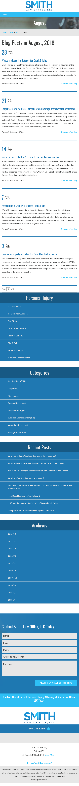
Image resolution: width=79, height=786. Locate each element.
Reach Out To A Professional (56, 686)
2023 (12, 536)
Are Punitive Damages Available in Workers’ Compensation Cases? (38, 472)
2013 (11, 602)
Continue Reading (69, 83)
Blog (11, 32)
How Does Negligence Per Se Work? (24, 497)
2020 (12, 558)
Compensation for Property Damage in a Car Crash (31, 512)
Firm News (14, 396)
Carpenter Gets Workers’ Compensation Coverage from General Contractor (38, 109)
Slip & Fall (12, 343)
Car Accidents (14, 306)
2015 (11, 595)
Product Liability (15, 336)
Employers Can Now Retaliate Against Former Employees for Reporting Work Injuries (40, 488)
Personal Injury (39, 297)
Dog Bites (12, 321)
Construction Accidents (19, 314)
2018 (17, 32)
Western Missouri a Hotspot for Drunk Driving (24, 60)
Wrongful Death (17, 433)
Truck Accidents (15, 351)
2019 (12, 565)
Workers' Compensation (19, 358)
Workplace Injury (18, 426)
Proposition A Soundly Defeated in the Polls (23, 206)
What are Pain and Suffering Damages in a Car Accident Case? (36, 464)
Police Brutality (16, 411)
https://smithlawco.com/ (39, 766)
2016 (12, 588)
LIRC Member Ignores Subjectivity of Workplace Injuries (33, 505)
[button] (39, 731)
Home (4, 32)
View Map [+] (51, 758)
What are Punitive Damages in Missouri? (26, 479)
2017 (12, 580)
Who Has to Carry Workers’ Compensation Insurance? (33, 457)
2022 (12, 543)
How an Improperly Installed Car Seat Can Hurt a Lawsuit (30, 254)
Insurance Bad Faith (17, 328)
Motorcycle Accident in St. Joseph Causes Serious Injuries (30, 157)
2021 (12, 551)
